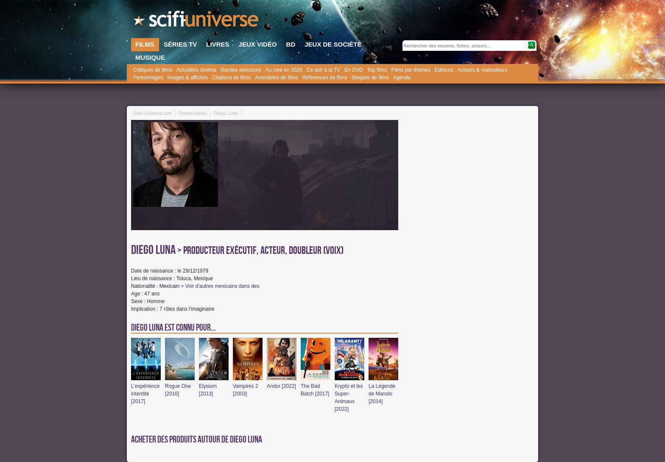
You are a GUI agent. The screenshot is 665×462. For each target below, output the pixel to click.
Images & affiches (188, 78)
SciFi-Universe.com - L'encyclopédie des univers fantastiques (197, 21)
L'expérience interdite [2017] (145, 393)
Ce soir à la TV (323, 70)
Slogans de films (370, 78)
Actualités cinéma (196, 70)
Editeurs (444, 70)
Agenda (402, 78)
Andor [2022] (281, 386)
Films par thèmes (410, 70)
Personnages (148, 78)
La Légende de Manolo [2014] (382, 393)
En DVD (353, 70)
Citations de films (231, 78)
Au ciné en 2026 (283, 70)
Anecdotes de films (276, 78)
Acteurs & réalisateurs (482, 70)
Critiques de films (152, 70)
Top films (377, 70)
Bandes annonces (241, 70)
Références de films (324, 78)
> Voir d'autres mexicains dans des (220, 286)
